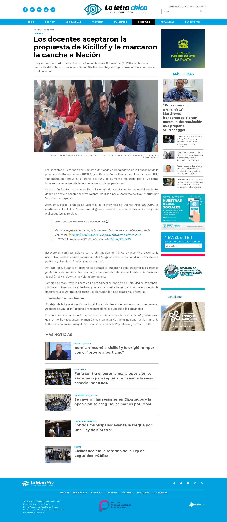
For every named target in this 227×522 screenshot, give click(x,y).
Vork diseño (175, 296)
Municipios (120, 22)
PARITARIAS (68, 155)
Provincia (97, 22)
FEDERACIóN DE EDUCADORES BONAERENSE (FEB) (145, 156)
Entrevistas (192, 22)
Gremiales (144, 22)
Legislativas (73, 22)
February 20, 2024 (119, 239)
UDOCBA (58, 155)
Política (50, 22)
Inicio (31, 22)
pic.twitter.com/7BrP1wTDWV (122, 234)
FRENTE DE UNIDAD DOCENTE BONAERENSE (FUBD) (111, 155)
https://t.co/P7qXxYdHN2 (87, 234)
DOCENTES (84, 155)
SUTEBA (76, 155)
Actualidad (167, 22)
